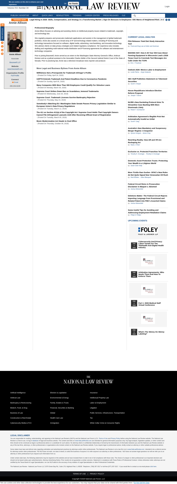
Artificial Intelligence (18, 393)
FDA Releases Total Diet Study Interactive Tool (146, 42)
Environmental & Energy (59, 398)
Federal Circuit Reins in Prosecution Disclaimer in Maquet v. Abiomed (144, 185)
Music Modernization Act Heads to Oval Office (57, 121)
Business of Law (16, 413)
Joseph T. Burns (136, 95)
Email (16, 82)
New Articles (2, 33)
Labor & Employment (98, 403)
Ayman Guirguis (136, 133)
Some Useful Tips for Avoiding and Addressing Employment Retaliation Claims (147, 211)
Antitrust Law (15, 398)
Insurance (93, 393)
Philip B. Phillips (136, 215)
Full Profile (15, 76)
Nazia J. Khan (135, 145)
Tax (91, 418)
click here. (153, 466)
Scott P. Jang (135, 121)
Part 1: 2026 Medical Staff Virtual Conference (149, 304)
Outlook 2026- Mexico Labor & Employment (147, 70)
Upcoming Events (137, 221)
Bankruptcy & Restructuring (20, 403)
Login (167, 6)
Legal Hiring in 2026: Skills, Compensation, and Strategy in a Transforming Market (77, 20)
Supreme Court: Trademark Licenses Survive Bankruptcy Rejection (66, 97)
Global (52, 413)
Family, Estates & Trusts (59, 403)
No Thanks (73, 4)
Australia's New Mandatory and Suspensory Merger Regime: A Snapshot (147, 129)
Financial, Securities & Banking (62, 408)
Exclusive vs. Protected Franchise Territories (147, 152)
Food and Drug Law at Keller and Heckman (145, 46)
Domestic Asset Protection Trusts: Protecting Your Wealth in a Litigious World (148, 162)
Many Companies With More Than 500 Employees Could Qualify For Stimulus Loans (73, 85)
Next (169, 19)
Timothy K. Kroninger (137, 154)
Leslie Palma (135, 72)
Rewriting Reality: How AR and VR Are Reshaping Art (144, 141)
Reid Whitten (135, 177)
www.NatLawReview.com (83, 441)
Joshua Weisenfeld (137, 189)
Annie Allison (15, 54)
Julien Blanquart (145, 177)
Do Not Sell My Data (141, 483)
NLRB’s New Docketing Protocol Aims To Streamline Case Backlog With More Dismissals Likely (146, 104)
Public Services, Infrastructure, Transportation (107, 413)
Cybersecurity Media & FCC (21, 423)
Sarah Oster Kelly (136, 166)
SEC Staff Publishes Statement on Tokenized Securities (147, 80)
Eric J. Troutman (136, 63)
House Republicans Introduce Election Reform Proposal (145, 91)
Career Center (92, 15)
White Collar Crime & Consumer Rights (105, 423)
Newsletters (62, 15)
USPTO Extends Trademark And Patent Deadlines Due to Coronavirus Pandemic (72, 79)
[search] (151, 15)
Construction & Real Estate (20, 418)
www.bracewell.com (15, 69)
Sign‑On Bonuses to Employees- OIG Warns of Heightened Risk (143, 20)
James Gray (147, 133)
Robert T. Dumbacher (138, 110)
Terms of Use (103, 438)
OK (65, 4)
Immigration (54, 423)
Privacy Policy (115, 438)
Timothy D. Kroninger (153, 154)
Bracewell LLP (15, 62)
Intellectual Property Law (99, 398)
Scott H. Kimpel (136, 84)
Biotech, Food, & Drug (18, 408)
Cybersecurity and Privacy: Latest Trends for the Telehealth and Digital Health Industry (151, 244)
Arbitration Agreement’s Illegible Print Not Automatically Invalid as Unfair (146, 117)
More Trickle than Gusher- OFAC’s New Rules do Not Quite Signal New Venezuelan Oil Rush (148, 173)
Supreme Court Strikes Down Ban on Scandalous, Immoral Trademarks (68, 91)
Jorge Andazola (145, 72)
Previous (166, 19)
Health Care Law (56, 418)
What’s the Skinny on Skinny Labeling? (151, 333)
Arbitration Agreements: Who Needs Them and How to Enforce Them (151, 274)
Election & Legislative (58, 393)
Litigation (93, 408)
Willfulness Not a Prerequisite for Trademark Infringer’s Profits (64, 73)
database (35, 441)
